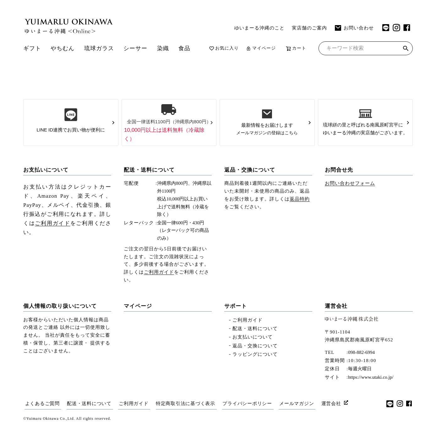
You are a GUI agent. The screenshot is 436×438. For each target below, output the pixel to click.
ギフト (32, 46)
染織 (168, 46)
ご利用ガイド (52, 234)
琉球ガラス (102, 46)
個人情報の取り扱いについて (60, 316)
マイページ (267, 47)
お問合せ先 (339, 180)
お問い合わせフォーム (350, 193)
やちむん (64, 46)
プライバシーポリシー (249, 413)
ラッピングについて (255, 364)
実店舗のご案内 (309, 27)
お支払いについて (45, 180)
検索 (405, 60)
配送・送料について (149, 180)
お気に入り (230, 47)
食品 (190, 46)
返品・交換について (249, 180)
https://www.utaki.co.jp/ (370, 387)
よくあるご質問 (42, 413)
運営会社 (336, 316)
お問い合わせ (354, 28)
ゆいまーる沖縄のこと (259, 27)
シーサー (139, 46)
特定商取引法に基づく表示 (187, 413)
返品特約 (300, 209)
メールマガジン (299, 413)
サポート (235, 316)
